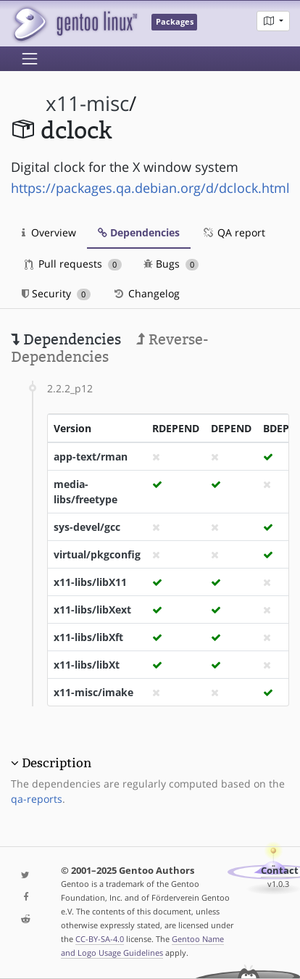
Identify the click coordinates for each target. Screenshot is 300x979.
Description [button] (56, 763)
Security (56, 293)
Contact (280, 870)
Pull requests (73, 263)
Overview (49, 232)
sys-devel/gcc (87, 527)
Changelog (146, 293)
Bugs (171, 263)
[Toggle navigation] (30, 58)
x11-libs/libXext (92, 609)
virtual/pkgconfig (97, 554)
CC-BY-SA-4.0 (99, 938)
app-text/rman (91, 456)
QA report (233, 232)
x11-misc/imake (93, 692)
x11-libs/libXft (88, 637)
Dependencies (139, 232)
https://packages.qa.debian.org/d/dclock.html (150, 188)
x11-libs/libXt (87, 665)
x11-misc (87, 103)
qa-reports (36, 799)
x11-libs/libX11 (90, 582)
